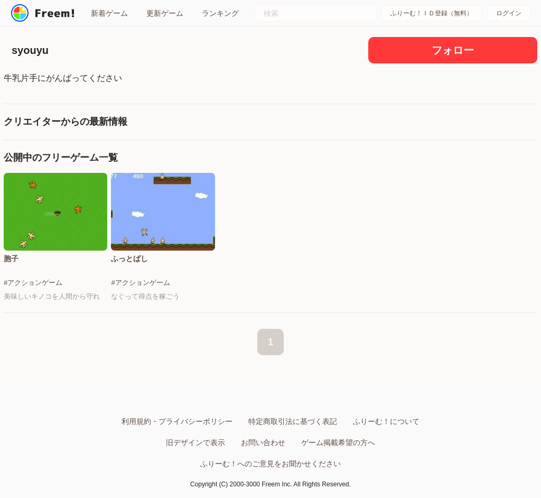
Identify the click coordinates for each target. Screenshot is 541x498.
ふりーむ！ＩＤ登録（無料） (431, 13)
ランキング (220, 13)
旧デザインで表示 (195, 442)
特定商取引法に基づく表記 (292, 421)
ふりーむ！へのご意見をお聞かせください (270, 463)
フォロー (453, 50)
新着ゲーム (109, 13)
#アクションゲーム (33, 283)
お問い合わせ (263, 442)
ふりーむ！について (386, 421)
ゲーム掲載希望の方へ (338, 442)
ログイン (508, 13)
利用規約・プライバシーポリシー (177, 421)
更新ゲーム (164, 13)
